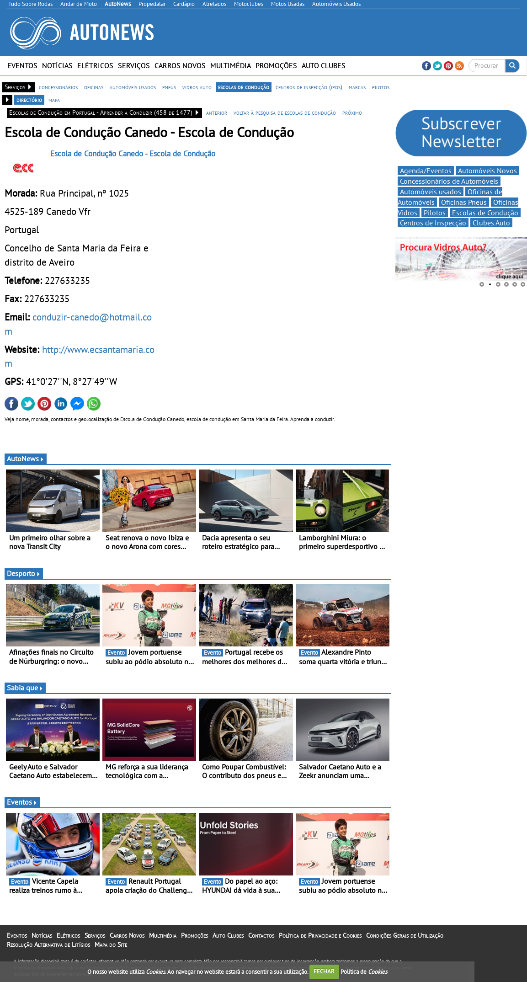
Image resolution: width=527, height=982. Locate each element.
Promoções (276, 65)
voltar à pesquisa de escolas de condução (285, 112)
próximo (352, 112)
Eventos (22, 65)
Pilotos (435, 212)
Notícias (57, 65)
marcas (357, 87)
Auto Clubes (324, 65)
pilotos (380, 87)
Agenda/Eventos (426, 170)
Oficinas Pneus (464, 202)
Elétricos (95, 65)
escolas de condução (243, 87)
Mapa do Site (111, 944)
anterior (216, 112)
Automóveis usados (430, 191)
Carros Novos (180, 65)
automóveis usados (133, 87)
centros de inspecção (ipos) (309, 87)
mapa (54, 100)
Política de (364, 971)
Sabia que (25, 687)
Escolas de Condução (485, 212)
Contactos (261, 935)
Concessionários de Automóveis (449, 181)
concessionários (58, 87)
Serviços (134, 65)
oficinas (93, 87)
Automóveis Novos (487, 170)
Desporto (24, 573)
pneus (169, 87)
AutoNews (25, 458)
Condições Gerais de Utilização (404, 935)
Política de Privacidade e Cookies (320, 935)
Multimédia (230, 65)
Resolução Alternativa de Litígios (48, 944)
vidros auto (197, 87)
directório (29, 100)
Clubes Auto (491, 222)
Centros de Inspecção (433, 222)
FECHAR (324, 971)
